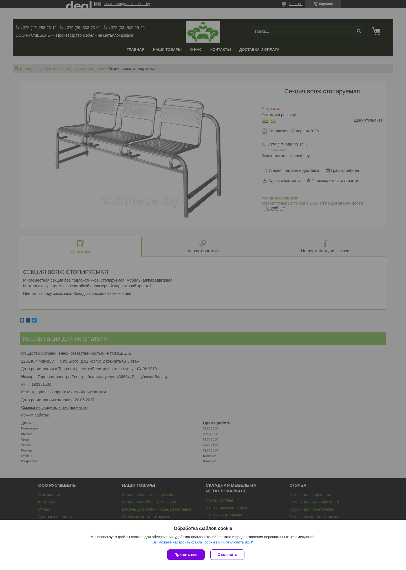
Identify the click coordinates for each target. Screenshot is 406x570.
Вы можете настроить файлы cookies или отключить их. (201, 542)
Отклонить (227, 555)
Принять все (186, 555)
